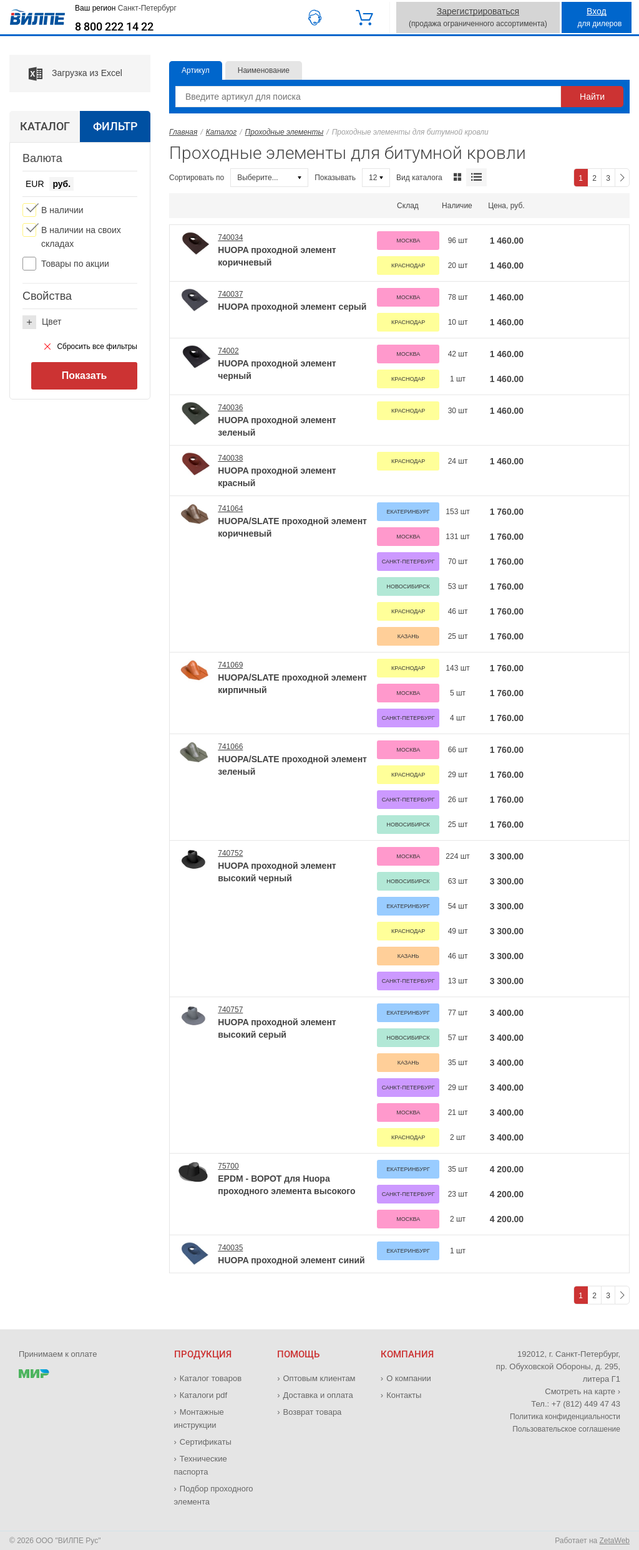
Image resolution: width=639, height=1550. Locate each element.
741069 (230, 665)
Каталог (221, 132)
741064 (230, 508)
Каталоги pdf (203, 1395)
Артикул (196, 70)
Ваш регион (126, 8)
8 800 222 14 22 (114, 27)
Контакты (403, 1395)
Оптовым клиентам (319, 1378)
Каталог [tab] (45, 126)
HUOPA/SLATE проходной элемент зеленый (292, 765)
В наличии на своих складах (81, 237)
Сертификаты (206, 1442)
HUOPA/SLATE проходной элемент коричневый (292, 527)
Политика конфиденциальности (565, 1416)
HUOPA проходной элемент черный (277, 369)
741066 (230, 746)
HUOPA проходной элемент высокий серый (277, 1028)
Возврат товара (312, 1412)
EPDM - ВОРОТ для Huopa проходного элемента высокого (286, 1185)
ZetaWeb (615, 1540)
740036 (230, 407)
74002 (228, 351)
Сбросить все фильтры (90, 346)
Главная (183, 132)
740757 (230, 1009)
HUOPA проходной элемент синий (291, 1260)
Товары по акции (75, 264)
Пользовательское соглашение (566, 1429)
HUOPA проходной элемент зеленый (277, 426)
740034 (230, 237)
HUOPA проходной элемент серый (292, 307)
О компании (408, 1378)
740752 (230, 853)
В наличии (62, 210)
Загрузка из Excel (65, 73)
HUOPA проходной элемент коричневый (277, 256)
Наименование (264, 70)
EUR (35, 184)
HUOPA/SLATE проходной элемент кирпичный (292, 683)
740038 (230, 458)
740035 (230, 1247)
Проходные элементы (284, 132)
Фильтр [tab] (115, 126)
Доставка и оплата (318, 1395)
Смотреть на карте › (582, 1391)
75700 (228, 1166)
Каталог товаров (210, 1378)
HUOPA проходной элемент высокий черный (277, 872)
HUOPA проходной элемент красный (277, 477)
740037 (230, 294)
